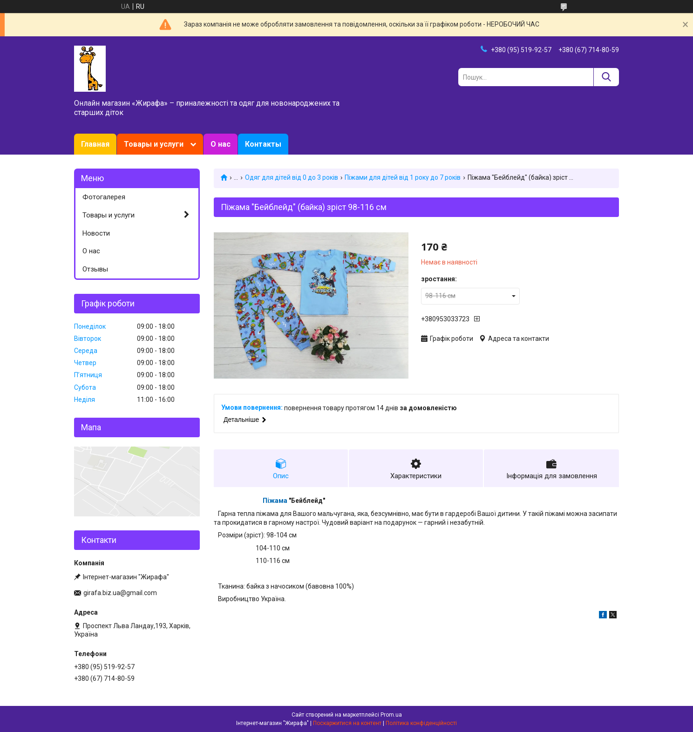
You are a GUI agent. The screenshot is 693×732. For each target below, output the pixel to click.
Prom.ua (391, 715)
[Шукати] (606, 77)
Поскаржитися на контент (347, 723)
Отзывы (95, 269)
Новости (96, 233)
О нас (221, 144)
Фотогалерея (103, 197)
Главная (95, 144)
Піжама (275, 500)
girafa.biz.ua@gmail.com (120, 592)
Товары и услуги (153, 144)
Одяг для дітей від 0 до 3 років (291, 177)
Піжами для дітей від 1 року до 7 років (403, 177)
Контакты (263, 144)
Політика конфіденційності (421, 723)
